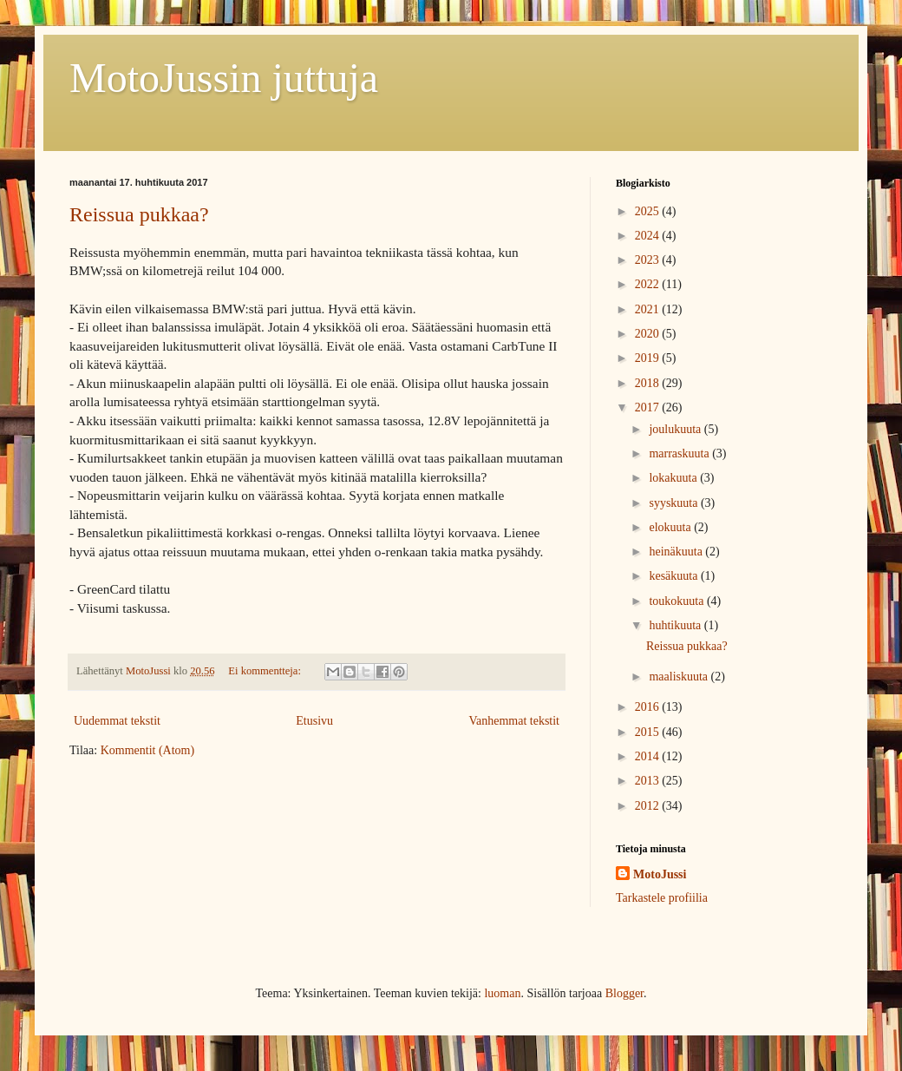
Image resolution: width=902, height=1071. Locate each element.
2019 (649, 358)
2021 (649, 309)
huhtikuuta (676, 625)
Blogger (624, 993)
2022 (649, 284)
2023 (649, 259)
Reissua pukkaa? (139, 214)
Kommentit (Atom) (148, 750)
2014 (649, 756)
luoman (502, 993)
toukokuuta (678, 601)
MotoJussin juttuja (223, 78)
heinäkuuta (677, 551)
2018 (649, 383)
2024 (649, 235)
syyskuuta (675, 502)
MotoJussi (659, 874)
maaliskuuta (679, 676)
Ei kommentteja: (266, 671)
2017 (649, 407)
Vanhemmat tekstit (513, 720)
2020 (649, 333)
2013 (649, 780)
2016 (649, 706)
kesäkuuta (674, 575)
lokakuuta (674, 477)
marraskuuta (680, 453)
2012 (649, 805)
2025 (649, 211)
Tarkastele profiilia (662, 897)
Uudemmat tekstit (117, 720)
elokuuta (671, 527)
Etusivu (314, 720)
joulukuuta (676, 429)
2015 (649, 732)
